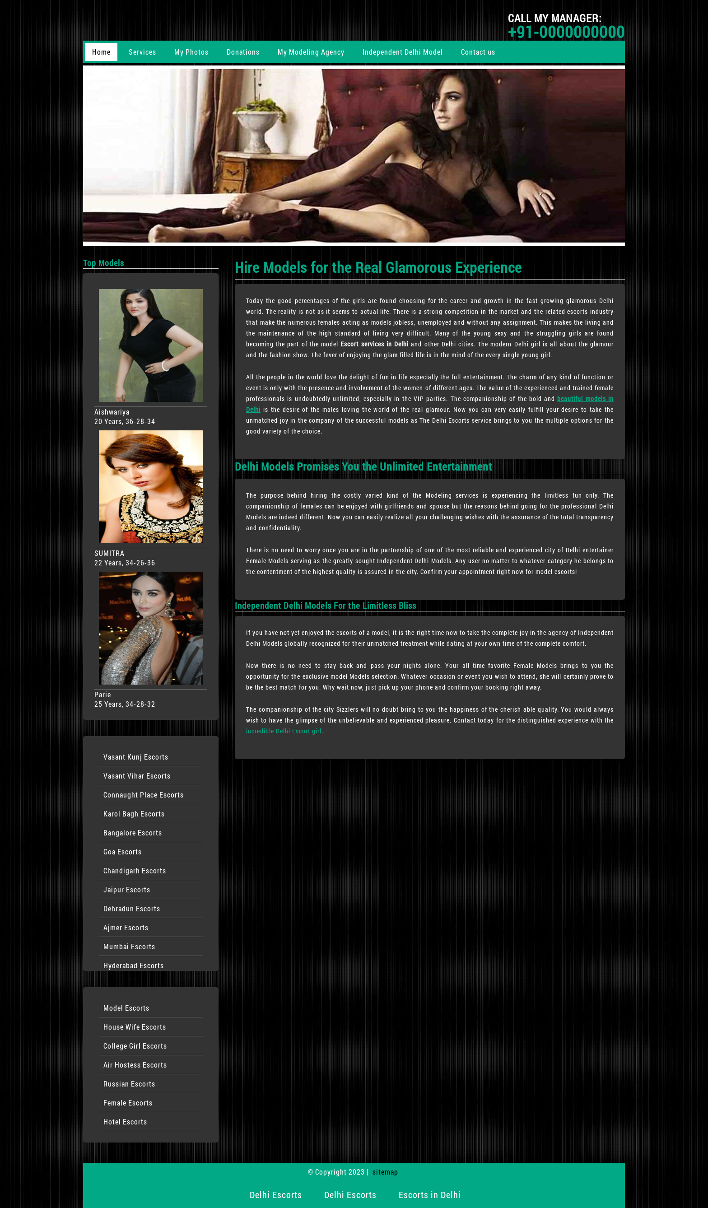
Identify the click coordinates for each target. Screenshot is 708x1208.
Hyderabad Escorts (133, 965)
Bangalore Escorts (132, 832)
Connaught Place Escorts (143, 794)
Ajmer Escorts (126, 927)
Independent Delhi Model (403, 51)
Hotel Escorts (125, 1121)
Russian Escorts (129, 1083)
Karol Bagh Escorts (134, 813)
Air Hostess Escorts (135, 1064)
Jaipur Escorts (126, 889)
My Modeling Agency (311, 51)
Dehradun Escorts (131, 908)
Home (101, 51)
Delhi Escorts (276, 1194)
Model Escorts (126, 1007)
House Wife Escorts (134, 1026)
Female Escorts (128, 1102)
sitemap (385, 1171)
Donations (243, 51)
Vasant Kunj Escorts (135, 756)
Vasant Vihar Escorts (137, 775)
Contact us (478, 51)
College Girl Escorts (135, 1045)
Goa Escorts (122, 851)
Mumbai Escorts (129, 946)
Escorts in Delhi (430, 1194)
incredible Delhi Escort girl (283, 731)
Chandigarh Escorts (134, 870)
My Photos (191, 51)
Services (142, 51)
